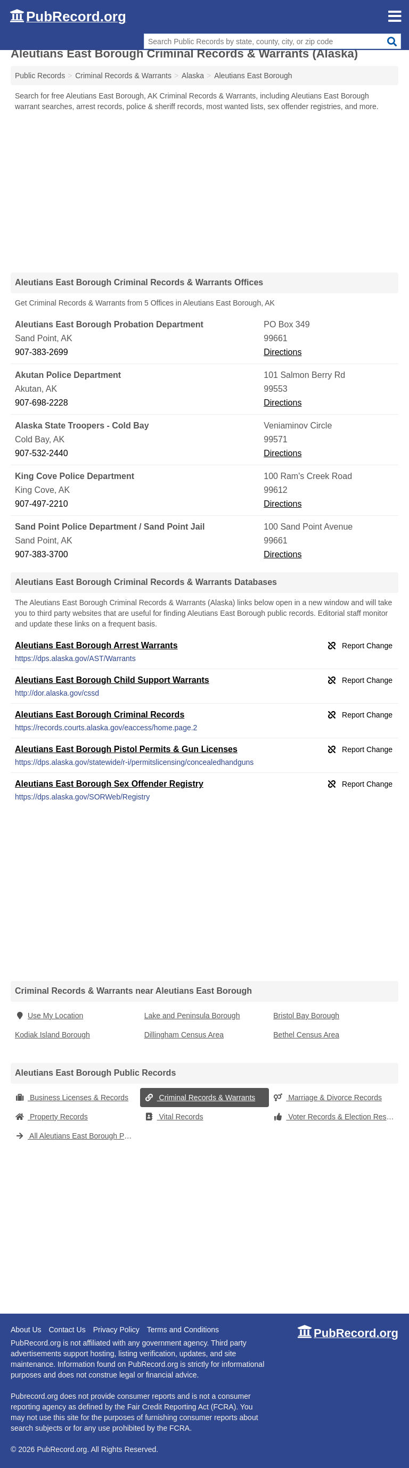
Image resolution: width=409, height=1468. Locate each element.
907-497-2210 (41, 503)
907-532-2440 (41, 453)
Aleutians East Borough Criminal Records (99, 714)
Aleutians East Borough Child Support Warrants (112, 679)
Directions (282, 352)
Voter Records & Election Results (335, 1116)
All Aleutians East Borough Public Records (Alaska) (77, 1136)
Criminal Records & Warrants (200, 1097)
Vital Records (173, 1116)
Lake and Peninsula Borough (192, 1015)
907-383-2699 (41, 352)
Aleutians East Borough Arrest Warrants (96, 645)
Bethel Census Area (306, 1034)
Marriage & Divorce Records (327, 1097)
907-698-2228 (41, 402)
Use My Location (49, 1015)
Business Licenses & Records (71, 1097)
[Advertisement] (204, 191)
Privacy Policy (116, 1329)
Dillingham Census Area (184, 1034)
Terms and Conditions (183, 1329)
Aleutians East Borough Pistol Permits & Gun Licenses (126, 749)
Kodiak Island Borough (52, 1034)
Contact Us (66, 1329)
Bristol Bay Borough (306, 1015)
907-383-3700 (41, 554)
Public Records (40, 75)
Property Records (51, 1116)
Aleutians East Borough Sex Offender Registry (109, 783)
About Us (26, 1329)
